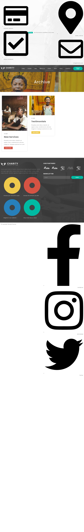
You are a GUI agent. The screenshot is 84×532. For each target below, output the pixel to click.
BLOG (61, 68)
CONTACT (67, 68)
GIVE (35, 68)
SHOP (55, 68)
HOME (23, 68)
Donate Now (78, 68)
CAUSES (29, 68)
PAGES (49, 68)
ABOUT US (42, 68)
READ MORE (8, 148)
